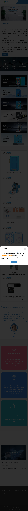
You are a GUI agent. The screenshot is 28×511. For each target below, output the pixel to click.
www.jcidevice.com (6, 255)
